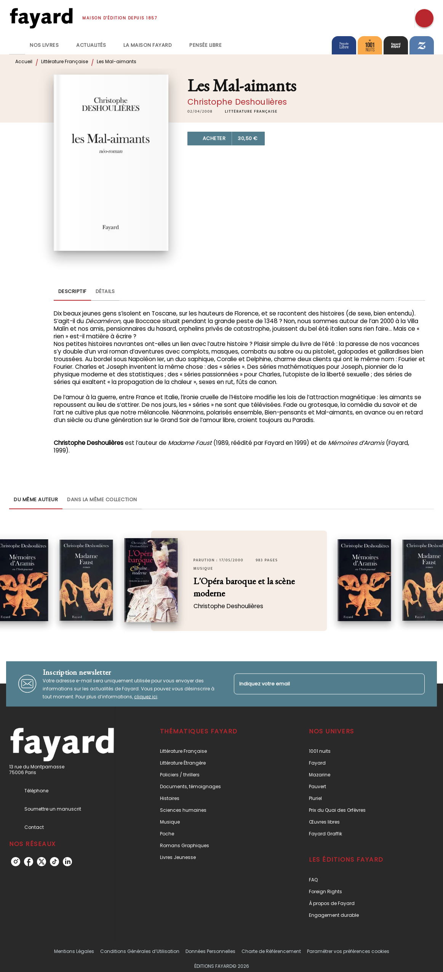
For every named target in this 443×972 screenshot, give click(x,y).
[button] (251, 111)
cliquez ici (145, 696)
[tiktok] (54, 861)
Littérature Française (64, 61)
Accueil (23, 61)
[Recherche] (424, 18)
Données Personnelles (210, 951)
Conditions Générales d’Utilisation (139, 951)
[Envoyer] (415, 684)
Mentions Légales (74, 951)
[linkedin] (67, 861)
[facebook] (28, 861)
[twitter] (41, 861)
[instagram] (15, 861)
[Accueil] (41, 18)
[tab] (17, 45)
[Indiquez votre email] (320, 683)
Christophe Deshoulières (237, 101)
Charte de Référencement (271, 951)
